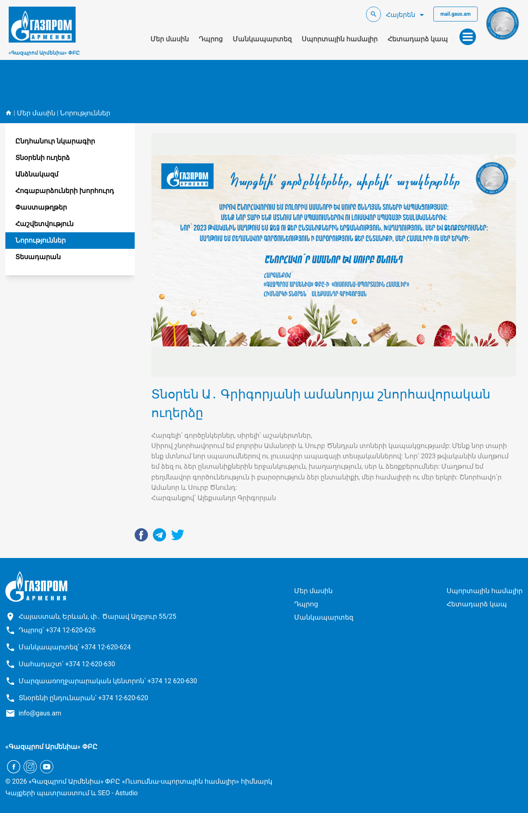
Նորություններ (85, 113)
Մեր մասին (169, 39)
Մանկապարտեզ (262, 39)
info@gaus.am (40, 713)
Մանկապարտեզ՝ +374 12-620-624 (75, 647)
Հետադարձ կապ (418, 39)
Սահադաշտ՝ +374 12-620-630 (67, 664)
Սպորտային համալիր (340, 39)
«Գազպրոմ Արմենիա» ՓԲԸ (44, 53)
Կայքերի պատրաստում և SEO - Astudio (71, 793)
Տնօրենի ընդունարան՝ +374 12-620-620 (83, 698)
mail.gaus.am (455, 14)
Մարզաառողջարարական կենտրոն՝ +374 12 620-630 (108, 681)
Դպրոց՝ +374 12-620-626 (57, 630)
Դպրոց (211, 39)
